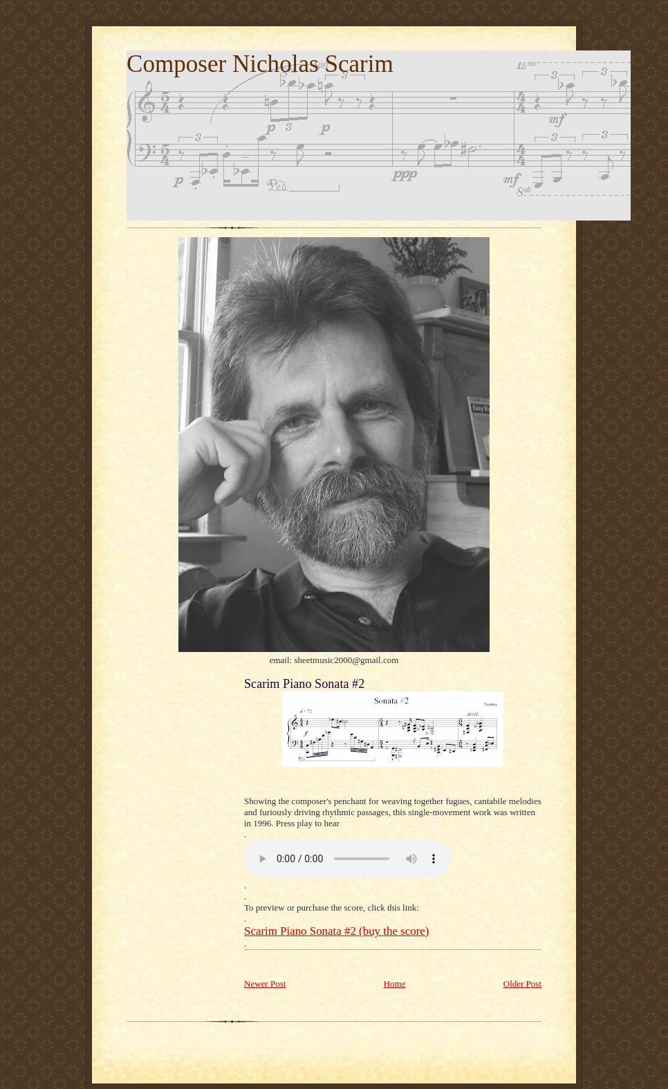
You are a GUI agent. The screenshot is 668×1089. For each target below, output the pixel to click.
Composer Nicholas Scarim (260, 63)
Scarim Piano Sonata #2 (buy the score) (336, 931)
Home (395, 983)
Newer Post (265, 983)
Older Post (522, 983)
